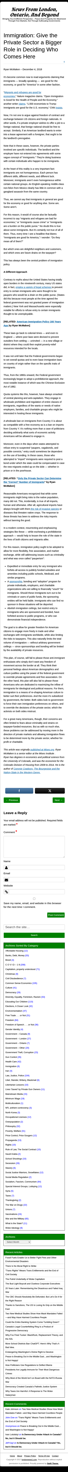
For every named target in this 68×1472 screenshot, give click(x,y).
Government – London (15, 1038)
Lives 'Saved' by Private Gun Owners (22, 1089)
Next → (59, 800)
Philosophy (10, 1126)
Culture (8, 988)
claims (22, 103)
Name (7, 861)
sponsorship (15, 581)
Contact (55, 1456)
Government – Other (15, 1048)
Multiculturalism (12, 1103)
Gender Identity (12, 1029)
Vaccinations (11, 1214)
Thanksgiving (11, 1200)
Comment (10, 832)
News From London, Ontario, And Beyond (34, 12)
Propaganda (11, 1140)
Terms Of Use (44, 1456)
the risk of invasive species (44, 509)
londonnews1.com (29, 1460)
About (19, 1456)
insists (59, 107)
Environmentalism (13, 1011)
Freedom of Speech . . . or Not (19, 1025)
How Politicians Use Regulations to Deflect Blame (28, 1365)
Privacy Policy (30, 1456)
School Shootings (13, 1159)
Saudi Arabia (11, 1154)
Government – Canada (16, 1034)
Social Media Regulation (16, 1177)
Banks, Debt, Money (14, 955)
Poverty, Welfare (13, 1131)
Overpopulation (12, 1122)
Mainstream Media (14, 1094)
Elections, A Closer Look (16, 1006)
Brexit (8, 960)
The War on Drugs (14, 1205)
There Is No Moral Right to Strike (20, 1266)
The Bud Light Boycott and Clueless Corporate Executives (32, 1284)
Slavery (8, 1168)
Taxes (8, 1196)
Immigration (11, 1066)
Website (8, 885)
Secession (10, 1163)
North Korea (11, 1112)
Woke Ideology (12, 1228)
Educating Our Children (16, 1002)
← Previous (12, 800)
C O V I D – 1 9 (12, 965)
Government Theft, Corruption (19, 1052)
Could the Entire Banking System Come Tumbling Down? (32, 1322)
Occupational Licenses (16, 1117)
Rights (8, 1145)
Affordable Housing (14, 951)
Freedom (9, 1020)
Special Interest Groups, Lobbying (21, 1186)
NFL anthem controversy (17, 1108)
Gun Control (11, 1057)
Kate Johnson (11, 1409)
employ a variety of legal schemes (34, 287)
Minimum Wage (12, 1098)
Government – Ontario (15, 1043)
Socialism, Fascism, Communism (21, 1182)
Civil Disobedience (14, 978)
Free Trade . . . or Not (15, 1015)
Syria (7, 1191)
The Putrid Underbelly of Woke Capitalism (25, 1279)
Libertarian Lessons (14, 1085)
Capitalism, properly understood (20, 969)
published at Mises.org (42, 749)
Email (7, 873)
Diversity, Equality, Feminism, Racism (23, 997)
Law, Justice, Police (14, 1075)
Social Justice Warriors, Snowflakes (22, 1172)
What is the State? (14, 1223)
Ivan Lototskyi (11, 1434)
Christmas (10, 974)
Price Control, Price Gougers (18, 1135)
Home (12, 1456)
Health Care (11, 1061)
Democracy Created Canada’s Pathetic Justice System (31, 1387)
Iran (7, 1071)
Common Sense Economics (18, 983)
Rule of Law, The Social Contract (20, 1149)
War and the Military (14, 1219)
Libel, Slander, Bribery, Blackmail (20, 1080)
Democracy (10, 992)
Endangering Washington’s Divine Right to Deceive (29, 1352)
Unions (8, 1209)
